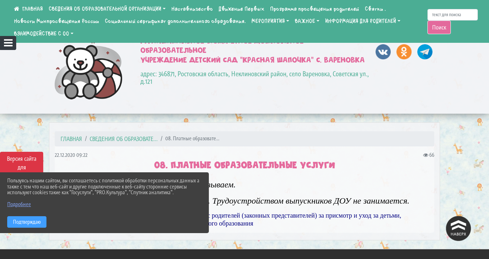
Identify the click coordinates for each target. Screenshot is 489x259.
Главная (71, 139)
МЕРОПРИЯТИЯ (268, 21)
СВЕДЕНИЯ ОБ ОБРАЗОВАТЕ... (124, 139)
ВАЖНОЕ (305, 21)
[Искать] (452, 15)
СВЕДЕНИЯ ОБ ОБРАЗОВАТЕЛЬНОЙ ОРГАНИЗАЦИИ (105, 9)
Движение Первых (241, 9)
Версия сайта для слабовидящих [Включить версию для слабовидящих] (22, 167)
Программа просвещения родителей (314, 9)
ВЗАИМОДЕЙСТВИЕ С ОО (41, 34)
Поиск (439, 27)
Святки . (375, 9)
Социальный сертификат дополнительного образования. (175, 21)
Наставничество (192, 9)
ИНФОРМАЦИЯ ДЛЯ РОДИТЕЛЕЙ (360, 21)
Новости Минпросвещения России (56, 21)
